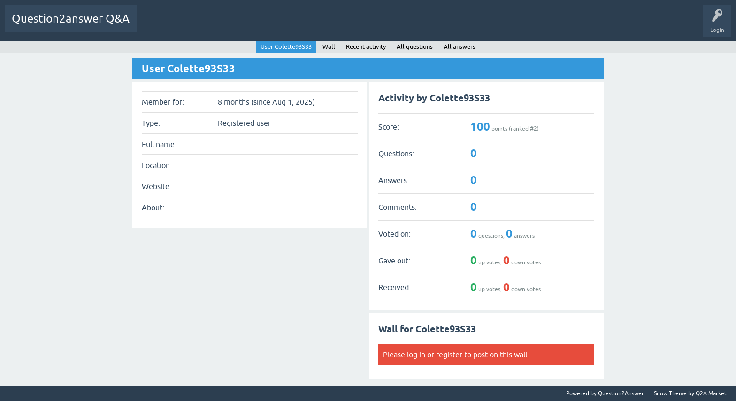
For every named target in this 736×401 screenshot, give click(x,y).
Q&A (223, 25)
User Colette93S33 (286, 46)
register (449, 354)
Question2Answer (621, 393)
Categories (393, 25)
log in (416, 354)
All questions (415, 46)
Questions (255, 25)
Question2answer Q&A (71, 18)
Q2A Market (711, 393)
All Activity (189, 25)
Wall (328, 46)
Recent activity (366, 46)
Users (427, 25)
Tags (360, 25)
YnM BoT (154, 25)
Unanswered (324, 25)
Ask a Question (467, 25)
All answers (459, 46)
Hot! (288, 25)
